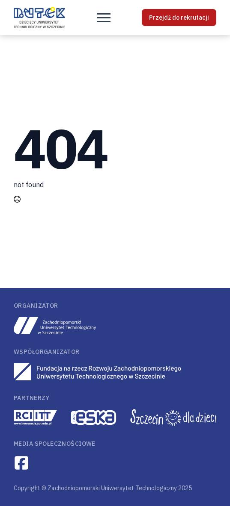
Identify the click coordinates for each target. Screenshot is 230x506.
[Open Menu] (104, 17)
